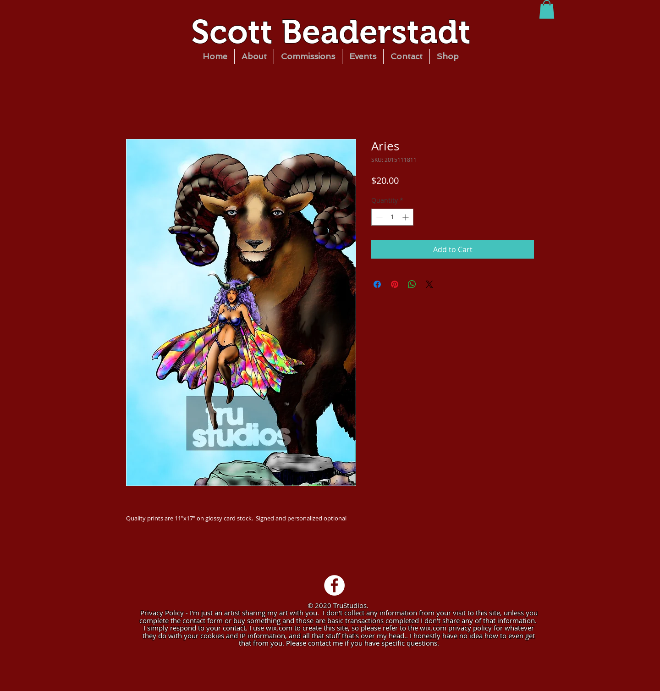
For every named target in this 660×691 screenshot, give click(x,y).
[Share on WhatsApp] (412, 284)
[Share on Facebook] (377, 284)
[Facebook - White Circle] (334, 585)
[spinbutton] (392, 217)
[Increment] (406, 217)
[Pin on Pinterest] (394, 284)
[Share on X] (429, 284)
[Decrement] (378, 217)
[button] (547, 9)
